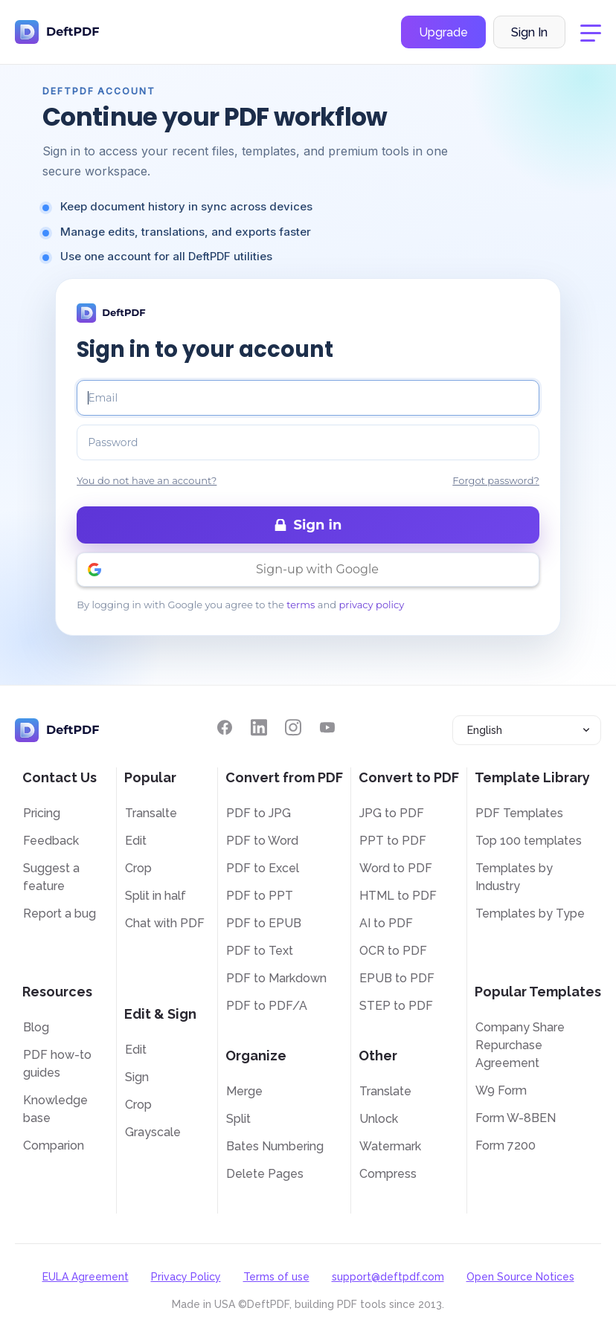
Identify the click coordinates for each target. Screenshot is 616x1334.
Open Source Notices (520, 1277)
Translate (385, 1091)
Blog (36, 1027)
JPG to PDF (391, 813)
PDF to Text (259, 951)
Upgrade (443, 32)
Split (238, 1119)
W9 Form (501, 1090)
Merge (244, 1091)
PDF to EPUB (263, 923)
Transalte (151, 813)
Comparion (53, 1145)
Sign (137, 1077)
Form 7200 (505, 1145)
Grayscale (153, 1132)
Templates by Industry (514, 877)
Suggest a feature (51, 877)
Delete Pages (265, 1174)
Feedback (51, 841)
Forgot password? (495, 480)
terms (300, 604)
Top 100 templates (528, 841)
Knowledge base (55, 1109)
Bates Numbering (275, 1146)
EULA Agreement (85, 1277)
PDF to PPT (259, 896)
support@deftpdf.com (388, 1277)
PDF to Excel (262, 868)
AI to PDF (386, 923)
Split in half (155, 896)
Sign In (529, 32)
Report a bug (59, 913)
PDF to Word (262, 841)
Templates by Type (530, 913)
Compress (388, 1174)
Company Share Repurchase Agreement (520, 1045)
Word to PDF (395, 868)
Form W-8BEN (515, 1118)
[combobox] (526, 730)
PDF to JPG (258, 813)
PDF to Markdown (276, 978)
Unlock (378, 1119)
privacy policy (371, 604)
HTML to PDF (398, 896)
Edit (136, 841)
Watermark (390, 1146)
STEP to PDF (396, 1006)
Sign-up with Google (317, 569)
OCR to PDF (393, 951)
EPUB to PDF (396, 978)
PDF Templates (519, 813)
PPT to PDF (392, 841)
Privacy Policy (186, 1277)
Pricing (41, 813)
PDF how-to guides (57, 1064)
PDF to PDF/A (266, 1006)
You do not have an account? (146, 480)
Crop (138, 868)
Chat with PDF (165, 923)
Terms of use (276, 1277)
